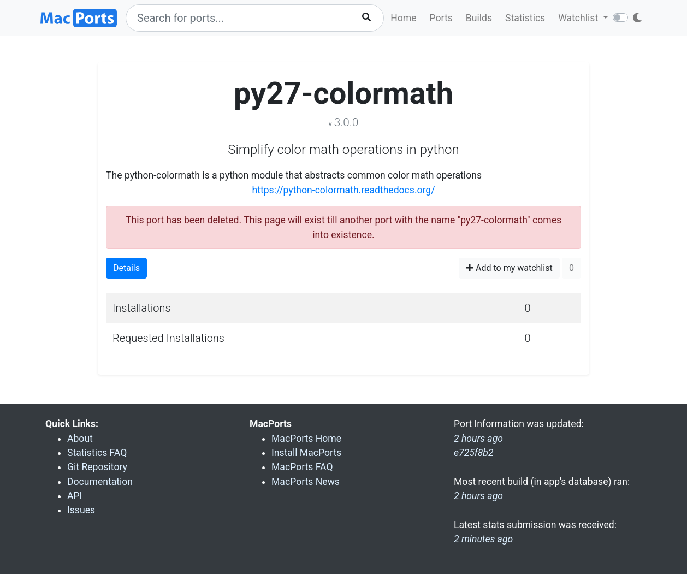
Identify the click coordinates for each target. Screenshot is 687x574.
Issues (81, 510)
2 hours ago (478, 495)
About (80, 438)
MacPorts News (305, 481)
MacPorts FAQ (302, 466)
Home (403, 18)
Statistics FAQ (97, 452)
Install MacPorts (306, 452)
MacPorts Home (306, 438)
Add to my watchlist (509, 268)
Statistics (525, 18)
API (74, 495)
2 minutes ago (483, 539)
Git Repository (97, 466)
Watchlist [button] (579, 18)
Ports (441, 18)
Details (126, 268)
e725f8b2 (474, 452)
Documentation (100, 481)
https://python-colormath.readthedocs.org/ (343, 190)
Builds (479, 18)
